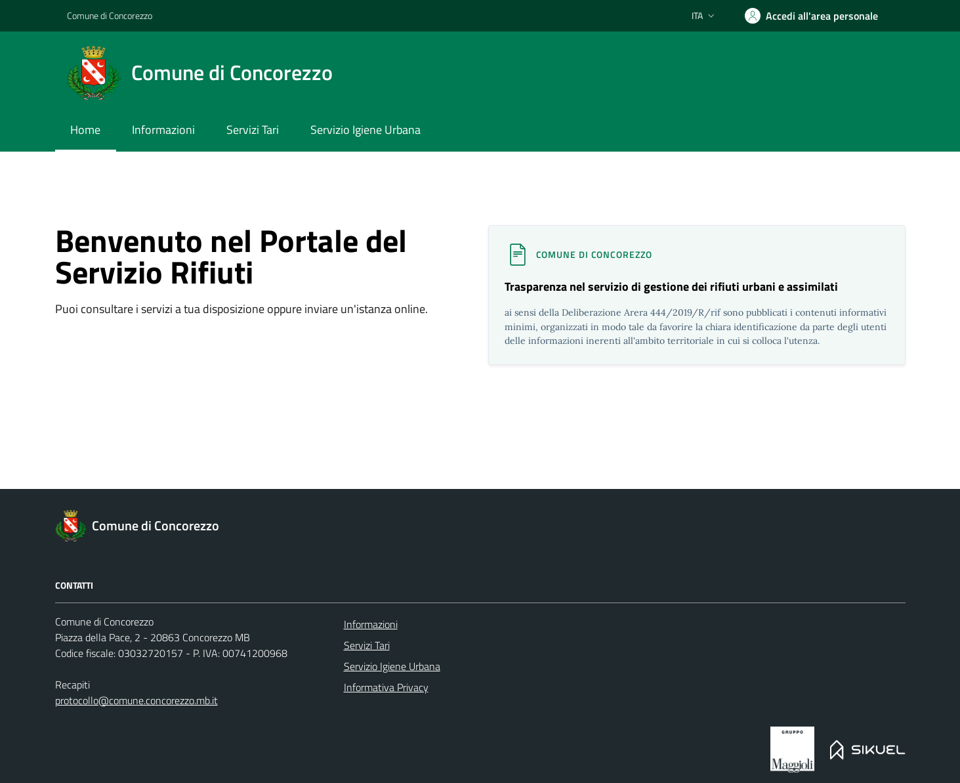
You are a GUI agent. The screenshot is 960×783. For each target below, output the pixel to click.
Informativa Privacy (386, 687)
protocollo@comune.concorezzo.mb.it (136, 700)
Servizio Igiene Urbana (392, 666)
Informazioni (371, 624)
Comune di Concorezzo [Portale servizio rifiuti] (109, 15)
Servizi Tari (367, 645)
